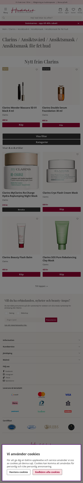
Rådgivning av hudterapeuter (44, 2)
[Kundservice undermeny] (47, 346)
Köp (61, 125)
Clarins (12, 29)
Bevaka (21, 209)
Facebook (9, 371)
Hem (4, 29)
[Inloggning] (67, 11)
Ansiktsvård (23, 29)
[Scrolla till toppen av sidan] (41, 286)
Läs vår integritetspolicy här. (16, 325)
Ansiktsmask (37, 29)
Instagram (9, 374)
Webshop (24, 313)
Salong (11, 313)
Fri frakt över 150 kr (23, 2)
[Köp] (21, 124)
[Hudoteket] (23, 10)
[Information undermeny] (47, 340)
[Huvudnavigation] (4, 11)
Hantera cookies (18, 472)
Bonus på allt (62, 2)
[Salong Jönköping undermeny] (46, 353)
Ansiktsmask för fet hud (56, 29)
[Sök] (41, 18)
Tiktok (8, 377)
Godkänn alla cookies (47, 472)
